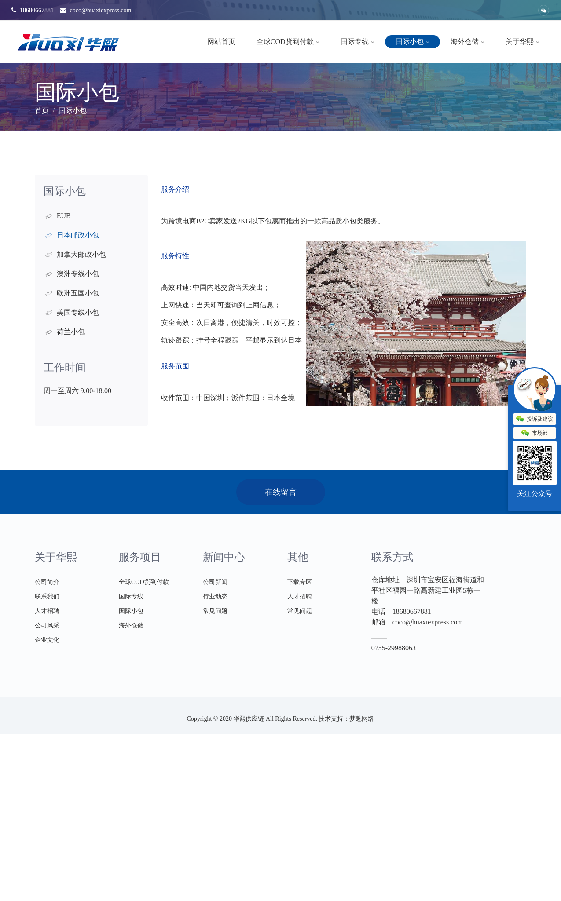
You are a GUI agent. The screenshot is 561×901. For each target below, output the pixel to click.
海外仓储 (467, 41)
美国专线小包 (78, 312)
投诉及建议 (534, 419)
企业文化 (47, 640)
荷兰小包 (71, 332)
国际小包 (412, 41)
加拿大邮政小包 (81, 254)
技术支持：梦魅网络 (346, 718)
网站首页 (221, 41)
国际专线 (357, 41)
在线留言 (281, 492)
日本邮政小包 (78, 235)
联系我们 (47, 596)
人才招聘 (47, 611)
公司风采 (47, 625)
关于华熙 (522, 41)
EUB (64, 215)
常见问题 (215, 611)
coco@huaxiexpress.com (96, 10)
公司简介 (47, 582)
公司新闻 (215, 582)
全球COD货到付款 (288, 41)
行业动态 (215, 596)
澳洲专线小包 (78, 273)
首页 (42, 110)
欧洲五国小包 (78, 293)
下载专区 (299, 582)
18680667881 (32, 10)
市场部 (534, 433)
